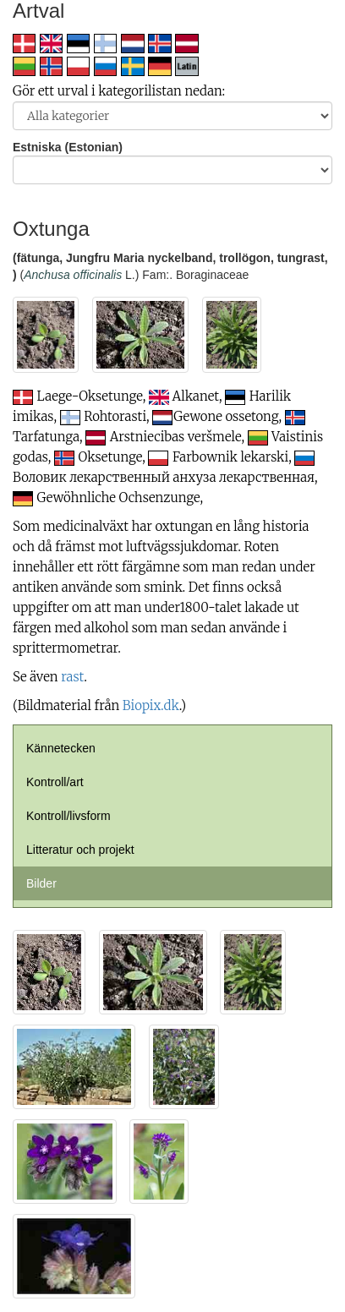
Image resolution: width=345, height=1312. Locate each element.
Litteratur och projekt (80, 849)
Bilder (41, 883)
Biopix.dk (151, 705)
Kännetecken (61, 748)
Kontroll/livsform (68, 816)
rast (72, 677)
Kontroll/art (55, 782)
